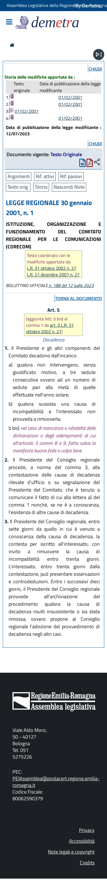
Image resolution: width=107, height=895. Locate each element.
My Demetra (87, 5)
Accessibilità (82, 841)
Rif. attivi (45, 176)
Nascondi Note (69, 187)
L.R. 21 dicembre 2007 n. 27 (53, 274)
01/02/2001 (70, 97)
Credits (87, 862)
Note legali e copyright (71, 852)
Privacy (87, 830)
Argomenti (18, 176)
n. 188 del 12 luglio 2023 (71, 285)
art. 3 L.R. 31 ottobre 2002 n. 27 (50, 328)
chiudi (95, 69)
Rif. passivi (71, 176)
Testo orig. (18, 187)
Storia (41, 187)
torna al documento (78, 298)
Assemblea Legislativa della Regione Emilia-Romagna (57, 5)
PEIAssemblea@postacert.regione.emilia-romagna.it (56, 782)
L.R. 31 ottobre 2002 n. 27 (51, 268)
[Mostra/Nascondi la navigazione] (9, 22)
